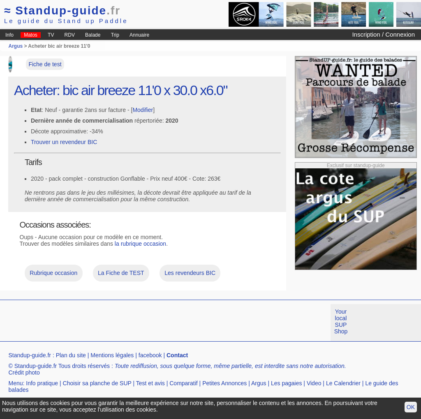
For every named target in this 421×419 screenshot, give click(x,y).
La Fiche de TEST (121, 273)
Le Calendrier (343, 383)
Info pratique (42, 383)
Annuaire (139, 35)
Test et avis (150, 383)
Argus (15, 46)
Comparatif (183, 383)
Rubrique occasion (53, 273)
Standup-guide (62, 10)
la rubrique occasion (140, 243)
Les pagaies (286, 383)
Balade (92, 35)
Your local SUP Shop (341, 321)
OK (411, 407)
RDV (70, 35)
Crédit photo (23, 372)
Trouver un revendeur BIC (64, 142)
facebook (150, 355)
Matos (30, 35)
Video (314, 383)
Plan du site (71, 355)
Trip (115, 35)
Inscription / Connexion (383, 34)
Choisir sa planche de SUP (97, 383)
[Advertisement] (149, 322)
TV (51, 35)
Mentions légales (112, 355)
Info (9, 35)
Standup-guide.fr (29, 355)
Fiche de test (44, 64)
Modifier (142, 110)
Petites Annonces (224, 383)
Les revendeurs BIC (189, 273)
